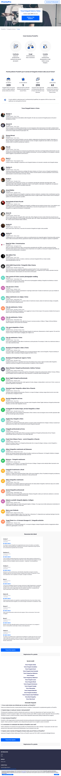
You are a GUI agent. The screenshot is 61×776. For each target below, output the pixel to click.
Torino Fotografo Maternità (30, 690)
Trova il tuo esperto (10, 650)
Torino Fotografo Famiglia (30, 686)
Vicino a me (3, 761)
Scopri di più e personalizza (7, 774)
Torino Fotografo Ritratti (30, 681)
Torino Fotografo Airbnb (30, 664)
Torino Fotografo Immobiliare (30, 666)
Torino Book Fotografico (30, 697)
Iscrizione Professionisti (52, 2)
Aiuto (2, 754)
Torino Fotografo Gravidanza (30, 692)
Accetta (56, 774)
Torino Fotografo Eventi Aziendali (30, 671)
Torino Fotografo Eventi (30, 669)
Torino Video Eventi (30, 699)
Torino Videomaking (30, 688)
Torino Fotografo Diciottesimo (30, 684)
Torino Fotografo (30, 675)
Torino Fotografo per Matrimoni (30, 677)
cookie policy (24, 771)
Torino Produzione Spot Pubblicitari (30, 694)
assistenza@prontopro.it (5, 767)
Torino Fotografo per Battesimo (30, 673)
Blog (2, 755)
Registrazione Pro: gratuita (30, 654)
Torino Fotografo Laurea (30, 679)
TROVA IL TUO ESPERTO (30, 18)
